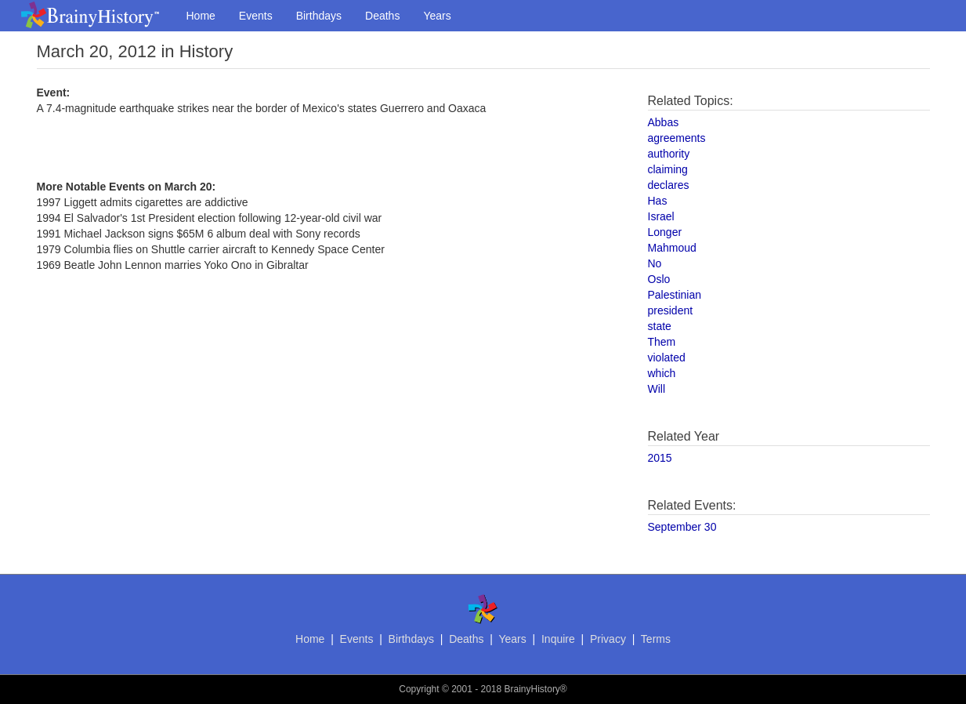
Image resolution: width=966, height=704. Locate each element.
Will (657, 389)
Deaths (382, 15)
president (670, 310)
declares (668, 185)
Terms (656, 639)
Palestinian (675, 294)
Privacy (608, 639)
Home (200, 15)
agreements (677, 138)
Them (662, 342)
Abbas (663, 122)
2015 (660, 458)
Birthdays (319, 15)
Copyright (419, 689)
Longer (665, 232)
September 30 (682, 527)
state (659, 326)
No (655, 263)
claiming (668, 169)
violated (667, 357)
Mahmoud (672, 247)
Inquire (558, 639)
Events (256, 15)
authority (669, 153)
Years (436, 15)
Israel (661, 216)
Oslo (659, 279)
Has (658, 200)
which (662, 373)
